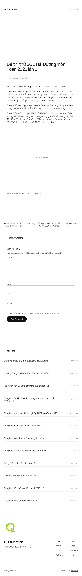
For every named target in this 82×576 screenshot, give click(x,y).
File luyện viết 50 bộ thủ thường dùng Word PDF (26, 386)
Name (9, 284)
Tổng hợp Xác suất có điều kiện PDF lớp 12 (24, 488)
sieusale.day (18, 78)
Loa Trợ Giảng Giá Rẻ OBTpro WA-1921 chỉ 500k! (26, 373)
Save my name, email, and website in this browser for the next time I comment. (34, 313)
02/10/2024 (74, 361)
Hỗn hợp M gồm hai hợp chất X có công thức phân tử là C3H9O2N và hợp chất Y (57, 224)
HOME (70, 9)
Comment (10, 257)
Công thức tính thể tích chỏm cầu (20, 463)
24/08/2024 (74, 373)
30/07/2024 (74, 386)
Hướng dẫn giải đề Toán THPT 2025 (20, 501)
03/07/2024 (74, 438)
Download (37, 194)
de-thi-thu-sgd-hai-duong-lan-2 (19, 194)
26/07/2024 (74, 400)
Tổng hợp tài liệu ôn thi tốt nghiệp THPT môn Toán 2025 (30, 413)
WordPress (74, 571)
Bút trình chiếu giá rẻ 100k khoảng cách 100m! (26, 361)
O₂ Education (10, 9)
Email (9, 294)
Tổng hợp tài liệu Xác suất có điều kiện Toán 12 (26, 451)
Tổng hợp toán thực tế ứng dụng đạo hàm (24, 438)
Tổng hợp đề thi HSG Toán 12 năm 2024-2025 (25, 425)
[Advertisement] (41, 35)
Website (9, 303)
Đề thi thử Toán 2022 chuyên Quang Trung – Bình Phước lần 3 (19, 224)
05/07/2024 (74, 426)
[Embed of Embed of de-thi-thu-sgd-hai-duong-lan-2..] (41, 157)
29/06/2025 (74, 463)
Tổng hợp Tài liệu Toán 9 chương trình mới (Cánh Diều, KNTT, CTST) (30, 399)
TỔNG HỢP (27, 78)
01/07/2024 (74, 451)
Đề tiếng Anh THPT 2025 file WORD (20, 476)
